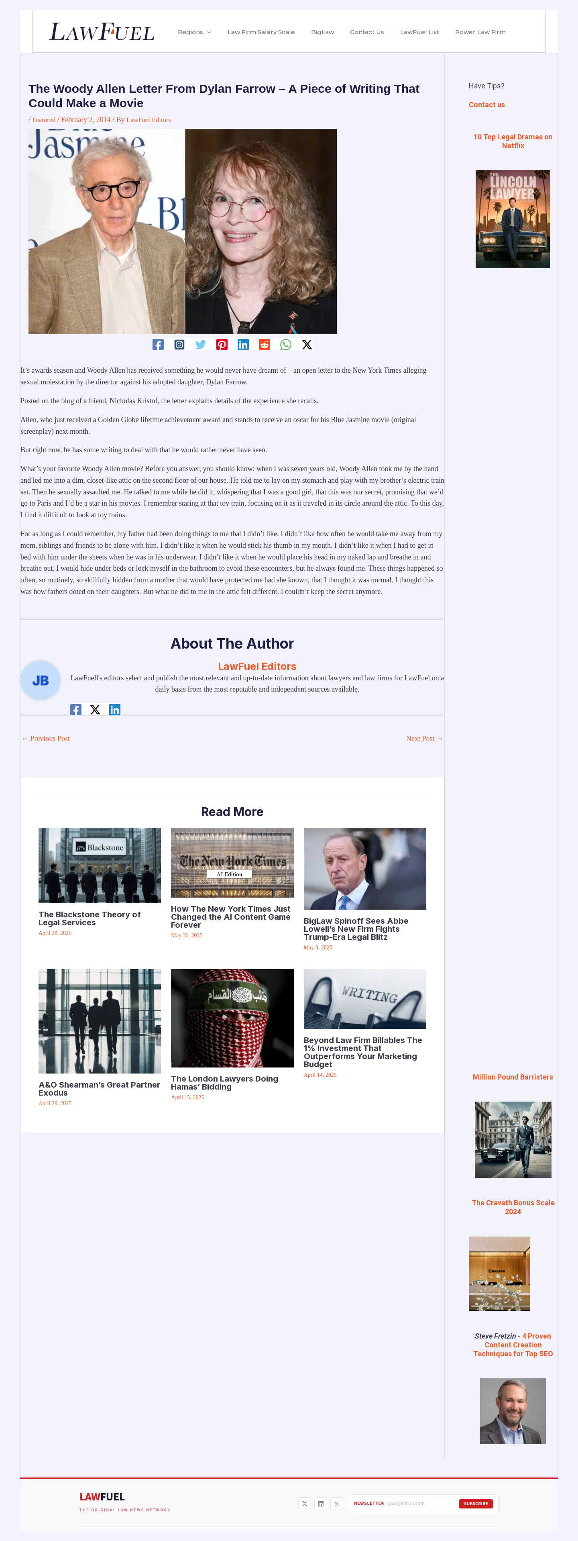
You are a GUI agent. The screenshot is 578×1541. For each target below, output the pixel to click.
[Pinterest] (221, 344)
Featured (45, 120)
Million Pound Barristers (513, 1076)
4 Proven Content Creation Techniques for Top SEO (513, 1344)
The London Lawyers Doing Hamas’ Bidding (224, 1083)
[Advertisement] (513, 409)
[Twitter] (199, 344)
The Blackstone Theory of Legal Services (90, 918)
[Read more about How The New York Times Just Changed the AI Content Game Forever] (232, 862)
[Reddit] (265, 344)
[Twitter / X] (309, 344)
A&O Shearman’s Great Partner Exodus (99, 1088)
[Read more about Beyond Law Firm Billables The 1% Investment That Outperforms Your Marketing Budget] (365, 998)
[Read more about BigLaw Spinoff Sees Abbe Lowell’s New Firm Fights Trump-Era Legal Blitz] (365, 868)
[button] (205, 32)
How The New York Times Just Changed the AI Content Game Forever (231, 916)
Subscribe (476, 1502)
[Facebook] (155, 344)
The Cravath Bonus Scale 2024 (513, 1206)
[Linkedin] (243, 344)
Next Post (425, 739)
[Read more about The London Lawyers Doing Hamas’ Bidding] (232, 1017)
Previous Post (45, 739)
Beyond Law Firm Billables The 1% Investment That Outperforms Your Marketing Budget (363, 1052)
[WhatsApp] (287, 344)
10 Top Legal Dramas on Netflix (513, 141)
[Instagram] (177, 344)
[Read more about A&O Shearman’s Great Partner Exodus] (100, 1020)
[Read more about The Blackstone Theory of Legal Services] (100, 865)
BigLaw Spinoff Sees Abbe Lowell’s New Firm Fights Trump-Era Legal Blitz (356, 928)
